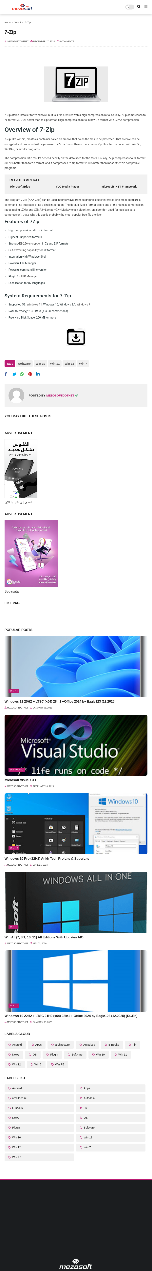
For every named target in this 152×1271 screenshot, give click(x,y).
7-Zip (8, 115)
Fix (134, 1044)
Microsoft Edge (20, 186)
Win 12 (69, 363)
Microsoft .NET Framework (119, 186)
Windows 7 (83, 304)
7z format (10, 119)
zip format (50, 119)
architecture (62, 1044)
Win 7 (17, 22)
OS (34, 1054)
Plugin (53, 1054)
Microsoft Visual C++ (20, 780)
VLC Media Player (67, 186)
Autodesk (89, 1044)
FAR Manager (29, 276)
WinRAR (9, 149)
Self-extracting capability (24, 250)
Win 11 (55, 363)
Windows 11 (34, 304)
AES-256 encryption (29, 243)
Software (24, 363)
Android (16, 1044)
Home (8, 22)
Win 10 (40, 363)
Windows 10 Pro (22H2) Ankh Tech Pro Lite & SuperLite (47, 858)
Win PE (59, 1064)
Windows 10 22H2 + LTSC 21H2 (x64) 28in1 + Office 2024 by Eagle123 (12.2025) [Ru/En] (71, 1016)
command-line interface (19, 204)
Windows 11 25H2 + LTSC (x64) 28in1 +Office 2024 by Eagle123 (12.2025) (60, 701)
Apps (38, 1044)
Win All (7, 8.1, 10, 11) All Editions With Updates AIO (44, 937)
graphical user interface (99, 199)
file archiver (66, 115)
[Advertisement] (76, 1225)
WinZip (21, 139)
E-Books (113, 1044)
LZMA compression (127, 119)
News (15, 1054)
